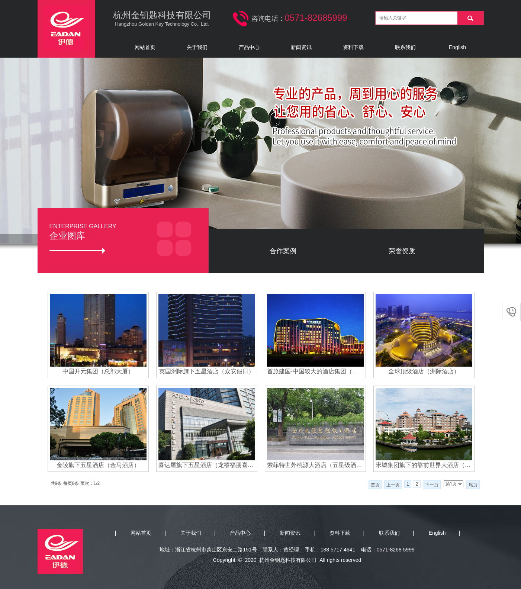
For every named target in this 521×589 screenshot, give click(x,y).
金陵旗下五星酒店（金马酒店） (98, 465)
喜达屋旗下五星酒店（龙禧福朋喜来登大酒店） (206, 465)
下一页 (431, 484)
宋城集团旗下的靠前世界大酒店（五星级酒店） (424, 465)
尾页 (473, 484)
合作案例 (283, 251)
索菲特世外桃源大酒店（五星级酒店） (315, 465)
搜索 (470, 18)
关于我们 (197, 47)
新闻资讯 (301, 47)
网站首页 (145, 47)
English (457, 47)
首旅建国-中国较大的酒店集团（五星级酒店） (315, 371)
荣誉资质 (402, 251)
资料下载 (353, 47)
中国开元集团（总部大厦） (98, 371)
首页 (375, 484)
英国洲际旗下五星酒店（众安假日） (206, 371)
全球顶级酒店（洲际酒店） (424, 371)
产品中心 (249, 47)
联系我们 (405, 47)
